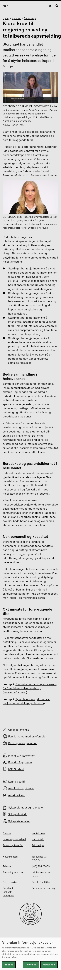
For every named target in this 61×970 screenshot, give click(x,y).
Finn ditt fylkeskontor (21, 755)
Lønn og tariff (16, 781)
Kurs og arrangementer (22, 743)
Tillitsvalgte (38, 845)
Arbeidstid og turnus (21, 788)
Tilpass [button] (9, 964)
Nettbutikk (38, 839)
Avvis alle (31, 964)
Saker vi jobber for (13, 845)
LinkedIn (7, 891)
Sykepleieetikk (17, 814)
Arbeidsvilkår (16, 795)
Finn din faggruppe (20, 762)
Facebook (8, 888)
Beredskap (30, 18)
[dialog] (30, 954)
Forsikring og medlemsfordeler (27, 736)
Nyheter (16, 18)
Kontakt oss (38, 833)
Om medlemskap (18, 729)
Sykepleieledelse (19, 821)
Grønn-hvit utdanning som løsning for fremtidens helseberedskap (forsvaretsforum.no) (30, 688)
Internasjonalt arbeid (14, 839)
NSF (5, 5)
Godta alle (49, 964)
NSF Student (16, 769)
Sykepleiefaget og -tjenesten (26, 807)
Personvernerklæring (43, 888)
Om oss (7, 833)
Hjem (5, 18)
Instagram (8, 895)
